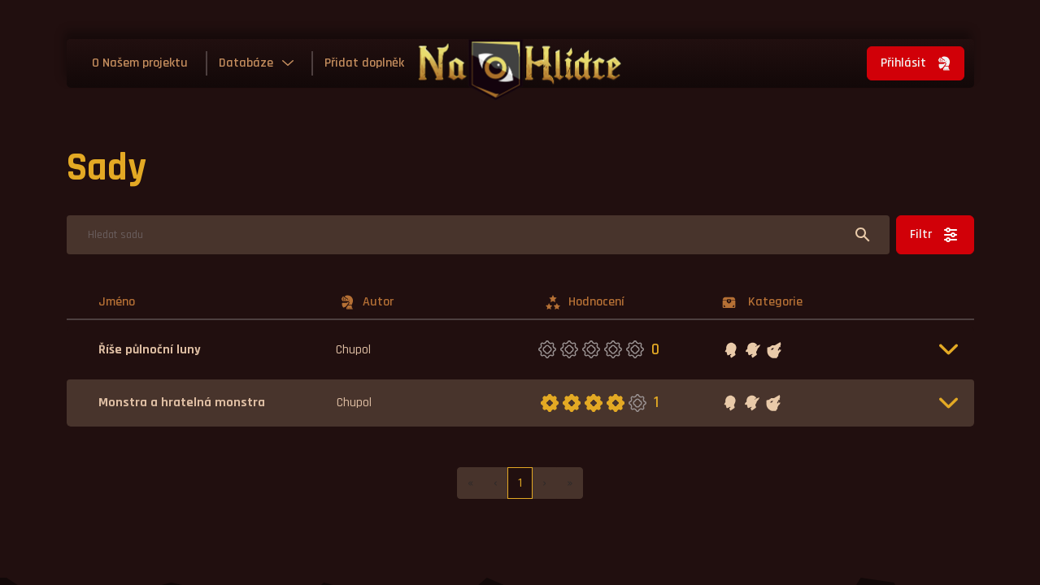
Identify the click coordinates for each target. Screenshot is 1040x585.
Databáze (246, 63)
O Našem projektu (140, 63)
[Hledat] (478, 234)
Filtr (935, 235)
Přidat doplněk (364, 63)
